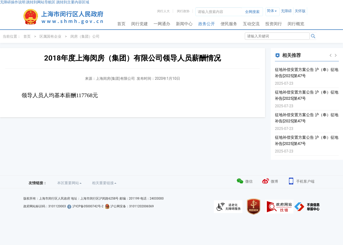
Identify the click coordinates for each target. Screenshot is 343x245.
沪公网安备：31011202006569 (132, 206)
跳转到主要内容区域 (72, 2)
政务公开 (206, 23)
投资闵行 (273, 23)
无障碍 (286, 11)
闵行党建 (139, 23)
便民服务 (229, 23)
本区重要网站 (69, 183)
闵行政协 (183, 11)
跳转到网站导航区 (40, 2)
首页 (121, 23)
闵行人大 (163, 11)
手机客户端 (300, 180)
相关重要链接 (104, 183)
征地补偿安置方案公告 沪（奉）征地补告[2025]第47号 (306, 72)
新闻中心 (184, 23)
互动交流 (251, 23)
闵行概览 (296, 23)
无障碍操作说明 (12, 2)
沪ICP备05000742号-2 (87, 206)
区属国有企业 (50, 36)
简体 (270, 11)
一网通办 (162, 23)
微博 (270, 180)
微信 (244, 180)
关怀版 (300, 11)
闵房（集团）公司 (85, 36)
